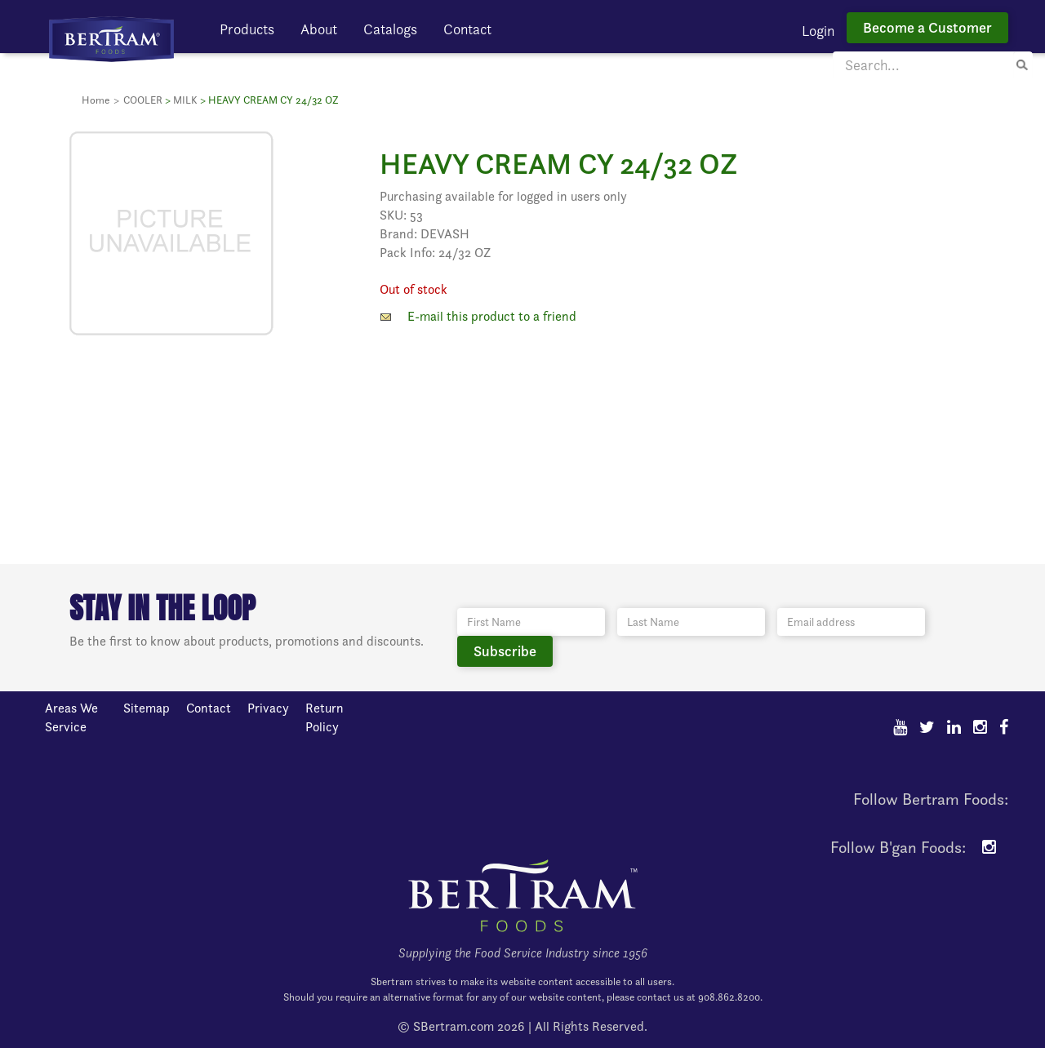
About (318, 29)
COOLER (142, 100)
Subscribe (505, 651)
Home (95, 100)
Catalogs (390, 29)
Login (818, 30)
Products (247, 29)
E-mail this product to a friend (491, 316)
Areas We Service (71, 717)
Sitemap (146, 708)
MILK (185, 100)
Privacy (268, 708)
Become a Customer (927, 27)
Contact (467, 29)
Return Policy (324, 717)
